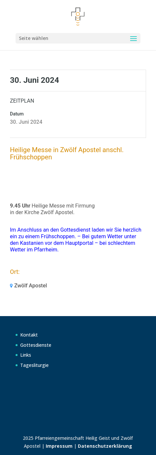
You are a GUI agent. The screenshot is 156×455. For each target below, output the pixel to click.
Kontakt (29, 335)
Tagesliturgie (34, 365)
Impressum (59, 446)
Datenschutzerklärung (105, 446)
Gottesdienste (35, 345)
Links (25, 355)
